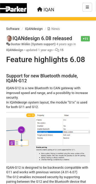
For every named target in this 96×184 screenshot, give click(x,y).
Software (12, 29)
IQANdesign (34, 29)
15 (61, 50)
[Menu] (87, 7)
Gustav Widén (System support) (33, 44)
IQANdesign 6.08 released (42, 38)
